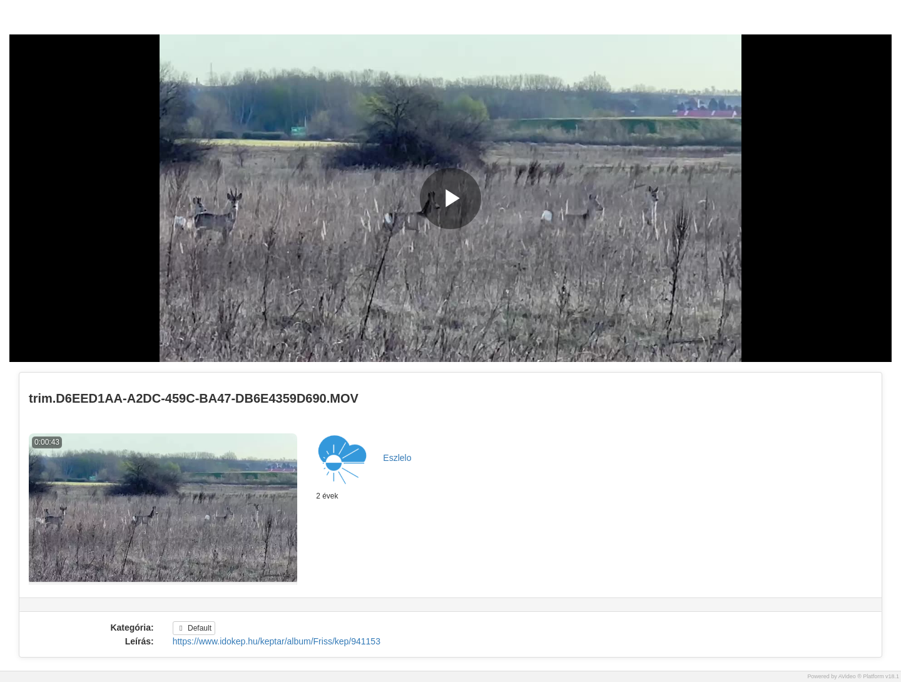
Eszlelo (397, 458)
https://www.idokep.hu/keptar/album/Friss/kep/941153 (276, 641)
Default (193, 628)
